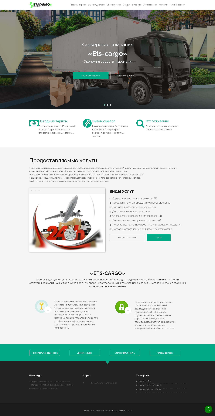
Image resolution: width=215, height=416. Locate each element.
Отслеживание (150, 5)
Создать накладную (132, 5)
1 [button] (105, 105)
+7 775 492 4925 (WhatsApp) (148, 389)
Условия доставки (96, 5)
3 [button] (111, 105)
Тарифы (160, 238)
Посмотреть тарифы (90, 76)
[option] (107, 60)
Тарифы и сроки (78, 5)
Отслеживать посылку (124, 352)
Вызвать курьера (127, 76)
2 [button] (108, 105)
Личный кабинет (177, 5)
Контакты (163, 5)
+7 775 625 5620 (143, 381)
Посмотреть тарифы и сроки (45, 352)
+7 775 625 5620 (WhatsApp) (149, 385)
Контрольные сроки (127, 238)
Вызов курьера (114, 5)
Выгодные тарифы (54, 121)
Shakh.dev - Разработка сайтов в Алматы (106, 410)
